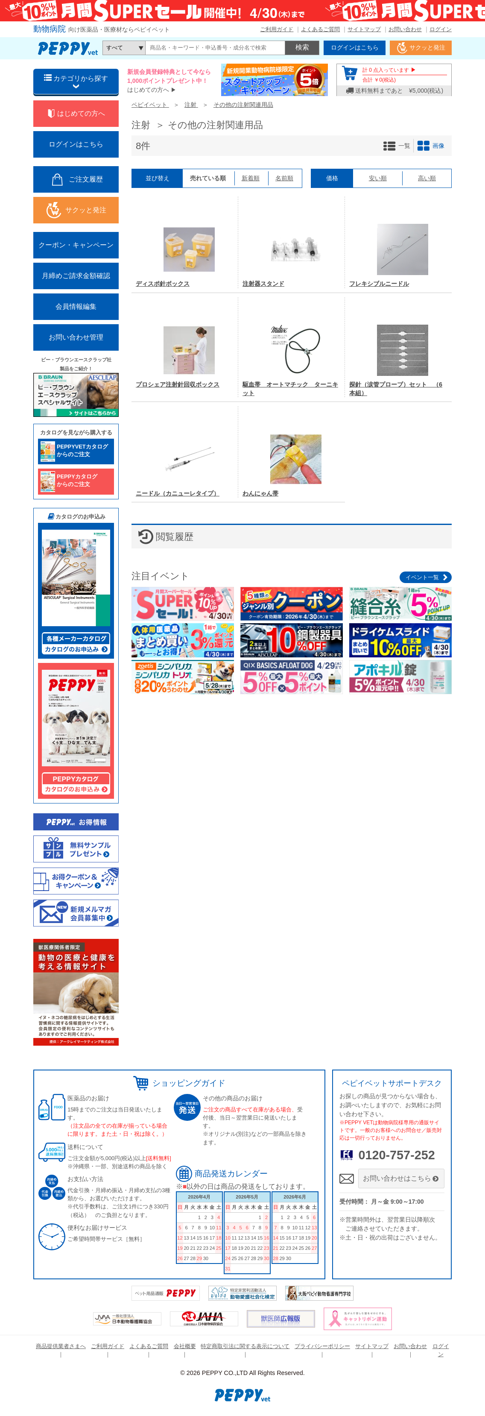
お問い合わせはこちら (401, 1178)
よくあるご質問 (320, 29)
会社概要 (185, 1346)
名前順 (284, 178)
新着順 (251, 178)
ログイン (440, 29)
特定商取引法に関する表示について (245, 1346)
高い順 (427, 178)
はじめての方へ (148, 89)
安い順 (378, 178)
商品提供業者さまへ (61, 1346)
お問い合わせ (405, 29)
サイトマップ (364, 29)
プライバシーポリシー (322, 1346)
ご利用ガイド (276, 29)
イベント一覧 (422, 577)
